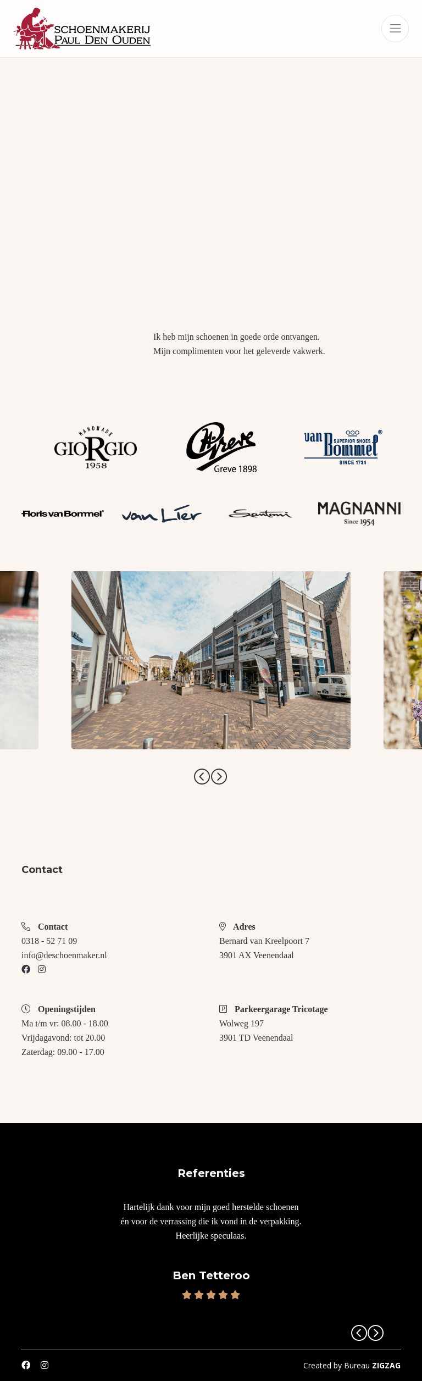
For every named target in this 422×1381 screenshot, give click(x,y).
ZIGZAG (386, 1365)
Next (219, 777)
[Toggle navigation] (395, 28)
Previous (202, 777)
